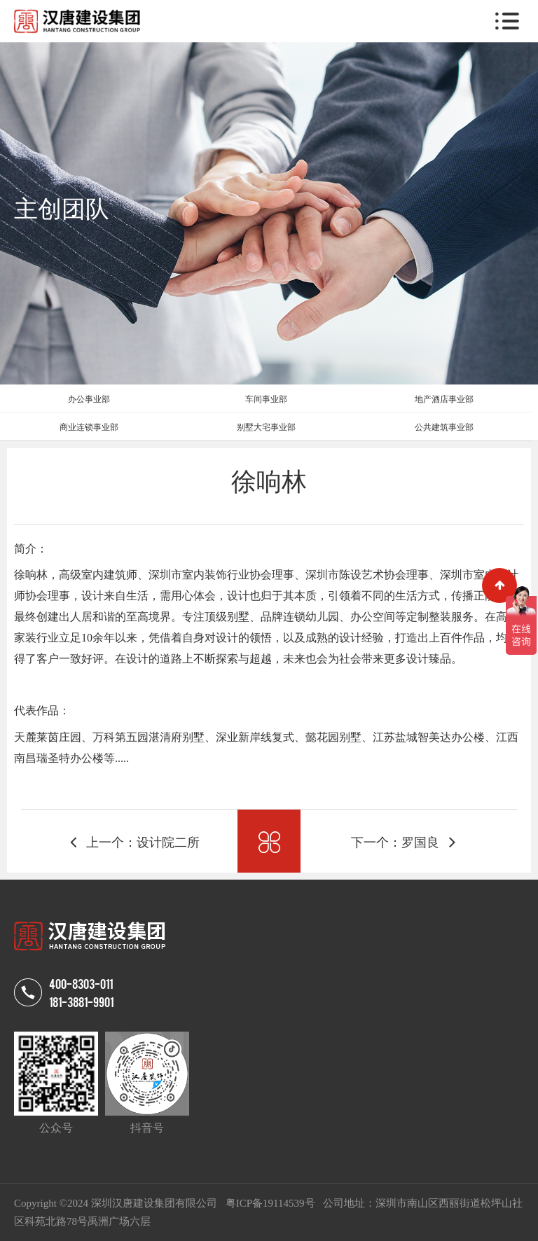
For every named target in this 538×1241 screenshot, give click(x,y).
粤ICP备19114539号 (272, 1203)
